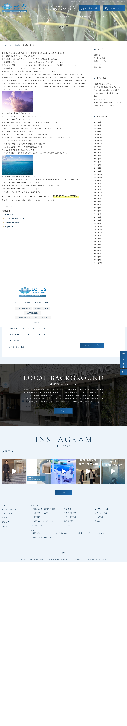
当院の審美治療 (70, 558)
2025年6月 (98, 159)
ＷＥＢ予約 (124, 361)
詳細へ (63, 416)
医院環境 (97, 55)
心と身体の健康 (100, 58)
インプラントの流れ (41, 554)
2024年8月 (98, 186)
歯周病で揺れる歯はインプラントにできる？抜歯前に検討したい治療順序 (108, 90)
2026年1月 (98, 137)
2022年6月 (98, 247)
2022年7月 (98, 244)
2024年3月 (98, 192)
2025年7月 (98, 156)
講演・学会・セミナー (102, 67)
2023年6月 (98, 211)
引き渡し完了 (10, 227)
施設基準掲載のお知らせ (103, 84)
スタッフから (99, 64)
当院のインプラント (72, 554)
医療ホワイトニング (103, 562)
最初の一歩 (9, 214)
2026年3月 (98, 131)
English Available (116, 8)
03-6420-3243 (35, 327)
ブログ (33, 571)
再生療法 (67, 550)
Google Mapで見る (92, 348)
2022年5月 (98, 251)
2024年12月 (98, 177)
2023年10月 (98, 198)
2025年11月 (98, 143)
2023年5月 (98, 214)
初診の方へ (64, 18)
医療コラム (6, 559)
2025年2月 (98, 171)
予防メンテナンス (40, 566)
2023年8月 (98, 205)
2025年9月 (98, 149)
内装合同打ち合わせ (12, 222)
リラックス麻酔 (101, 554)
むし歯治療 (99, 558)
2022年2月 (98, 260)
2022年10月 (98, 235)
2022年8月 (98, 241)
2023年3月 (98, 220)
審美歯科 (37, 558)
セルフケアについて (72, 566)
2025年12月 (98, 140)
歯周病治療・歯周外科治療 (44, 550)
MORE (63, 533)
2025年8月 (98, 152)
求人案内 (119, 18)
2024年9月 (98, 183)
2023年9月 (98, 202)
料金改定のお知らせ (101, 102)
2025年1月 (98, 174)
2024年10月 (98, 180)
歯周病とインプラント (102, 61)
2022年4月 (98, 254)
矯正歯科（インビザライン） (45, 562)
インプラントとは (102, 550)
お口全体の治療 (91, 8)
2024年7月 (98, 189)
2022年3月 (98, 257)
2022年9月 (98, 238)
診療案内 (47, 18)
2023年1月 (98, 226)
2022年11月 (98, 232)
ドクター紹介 (84, 18)
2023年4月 (98, 217)
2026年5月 (98, 125)
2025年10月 (98, 146)
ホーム (7, 18)
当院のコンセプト (26, 18)
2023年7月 (98, 208)
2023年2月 (98, 223)
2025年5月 (98, 162)
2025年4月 (98, 165)
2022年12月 (98, 229)
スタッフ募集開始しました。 (16, 218)
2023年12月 (98, 195)
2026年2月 (98, 134)
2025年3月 (98, 168)
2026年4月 (98, 128)
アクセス (103, 18)
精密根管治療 (69, 562)
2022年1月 (98, 263)
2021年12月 (98, 266)
